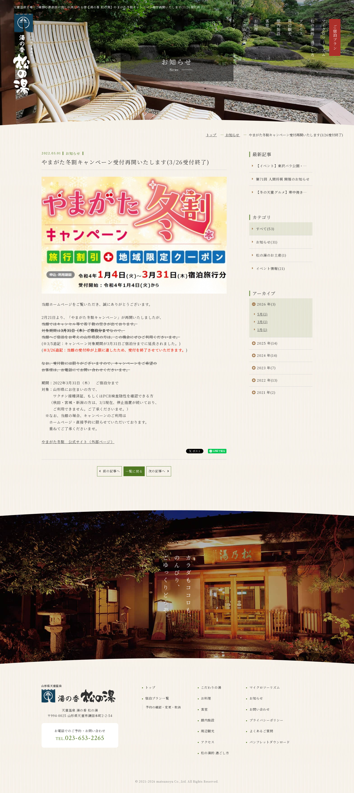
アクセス (301, 27)
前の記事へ (111, 471)
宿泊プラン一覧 (157, 698)
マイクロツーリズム (323, 38)
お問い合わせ (259, 709)
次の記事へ (157, 471)
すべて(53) (265, 228)
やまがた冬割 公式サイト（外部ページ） (78, 441)
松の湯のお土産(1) (271, 255)
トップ (233, 25)
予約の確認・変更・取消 (163, 707)
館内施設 (278, 27)
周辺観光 (290, 27)
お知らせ (256, 698)
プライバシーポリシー (266, 720)
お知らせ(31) (266, 242)
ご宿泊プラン (335, 37)
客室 (267, 23)
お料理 (256, 25)
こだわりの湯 (244, 31)
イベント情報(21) (270, 268)
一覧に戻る (134, 471)
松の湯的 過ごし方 (312, 38)
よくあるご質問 (261, 731)
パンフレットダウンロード (269, 742)
